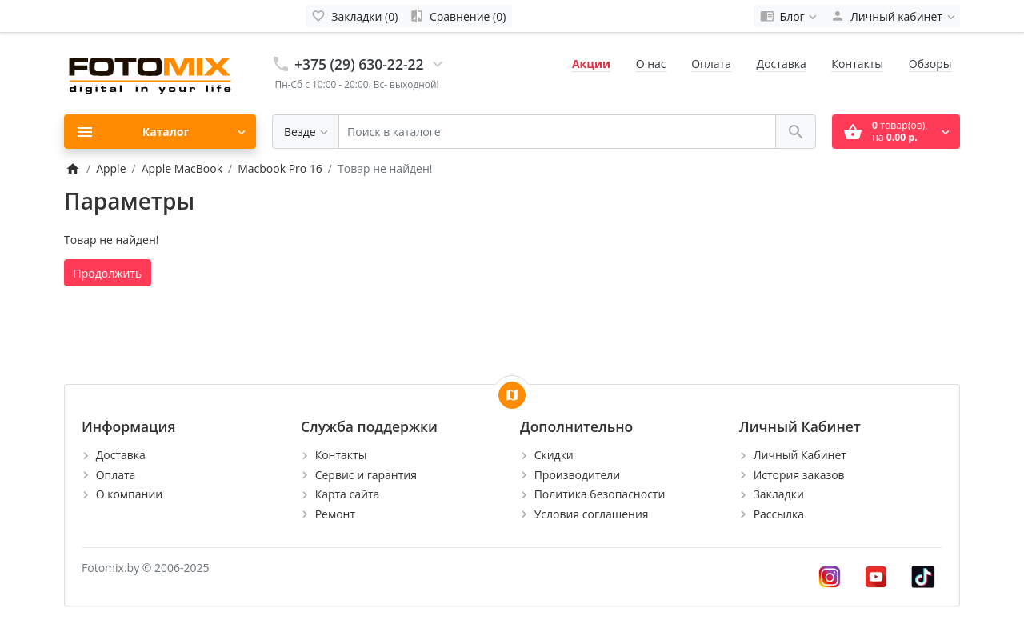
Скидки (554, 454)
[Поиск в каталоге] (557, 131)
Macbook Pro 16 (280, 168)
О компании (129, 494)
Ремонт (335, 514)
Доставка (781, 63)
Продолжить (108, 273)
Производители (577, 474)
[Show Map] (512, 395)
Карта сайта (347, 494)
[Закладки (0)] (355, 16)
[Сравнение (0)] (457, 16)
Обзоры (930, 63)
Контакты (857, 63)
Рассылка (779, 514)
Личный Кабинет (800, 454)
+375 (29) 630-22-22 (359, 64)
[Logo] (152, 72)
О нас (651, 63)
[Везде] (305, 131)
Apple (111, 168)
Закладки (779, 494)
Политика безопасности (600, 494)
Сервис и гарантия (366, 474)
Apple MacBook (182, 168)
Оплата (711, 63)
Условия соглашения (591, 514)
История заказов (799, 474)
